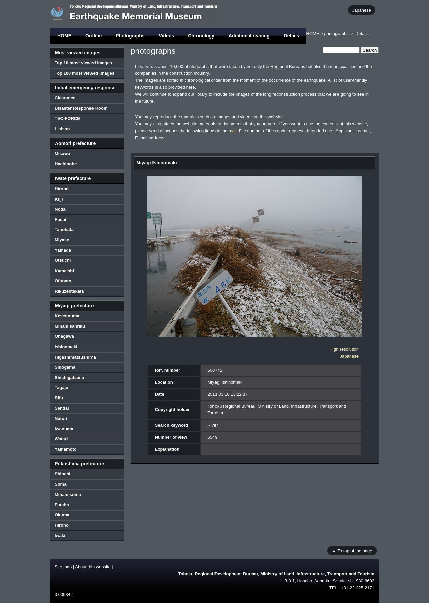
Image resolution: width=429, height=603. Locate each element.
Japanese (361, 9)
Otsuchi (63, 260)
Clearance (65, 97)
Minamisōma (68, 494)
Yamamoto (66, 449)
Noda (60, 209)
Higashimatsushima (75, 357)
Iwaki (60, 535)
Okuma (62, 514)
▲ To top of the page (352, 550)
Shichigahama (69, 377)
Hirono (62, 188)
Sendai (62, 408)
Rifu (59, 397)
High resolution (344, 349)
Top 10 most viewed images (83, 62)
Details (291, 36)
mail (233, 130)
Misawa (62, 153)
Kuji (59, 199)
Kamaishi (64, 270)
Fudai (60, 219)
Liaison (62, 128)
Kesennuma (67, 315)
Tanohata (64, 229)
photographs (336, 33)
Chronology (201, 36)
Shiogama (65, 367)
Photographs (130, 36)
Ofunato (63, 280)
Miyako (62, 239)
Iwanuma (64, 428)
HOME (64, 36)
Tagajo (61, 387)
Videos (166, 36)
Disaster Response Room (81, 108)
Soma (60, 484)
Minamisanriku (70, 326)
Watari (61, 438)
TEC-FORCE (67, 118)
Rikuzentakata (69, 291)
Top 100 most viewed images (84, 73)
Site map (63, 566)
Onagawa (64, 336)
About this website (93, 566)
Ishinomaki (66, 346)
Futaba (62, 504)
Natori (61, 418)
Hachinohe (66, 163)
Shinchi (62, 473)
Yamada (63, 250)
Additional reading (249, 36)
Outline (93, 36)
